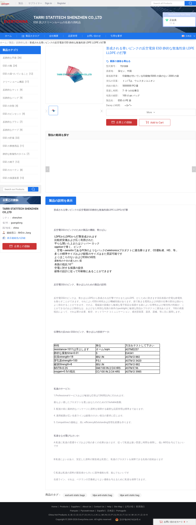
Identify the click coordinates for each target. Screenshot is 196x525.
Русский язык (87, 511)
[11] (13, 146)
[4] (10, 106)
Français (74, 511)
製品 (20, 3)
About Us (86, 507)
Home (54, 507)
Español (101, 511)
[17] (16, 81)
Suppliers (75, 507)
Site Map (118, 507)
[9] (12, 89)
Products (64, 507)
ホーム (8, 36)
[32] (11, 138)
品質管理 (72, 36)
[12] (18, 73)
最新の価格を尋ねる (120, 61)
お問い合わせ (94, 36)
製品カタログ (30, 36)
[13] (13, 178)
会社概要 (53, 36)
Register (61, 3)
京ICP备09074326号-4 (127, 519)
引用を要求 (116, 36)
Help (109, 507)
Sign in (48, 3)
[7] (12, 122)
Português (121, 511)
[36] (12, 57)
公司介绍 (129, 507)
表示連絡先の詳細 (16, 238)
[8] (13, 170)
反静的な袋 (21, 42)
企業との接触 (19, 246)
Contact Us (99, 507)
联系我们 (140, 507)
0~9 (145, 515)
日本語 (186, 36)
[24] (10, 65)
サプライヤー (35, 3)
